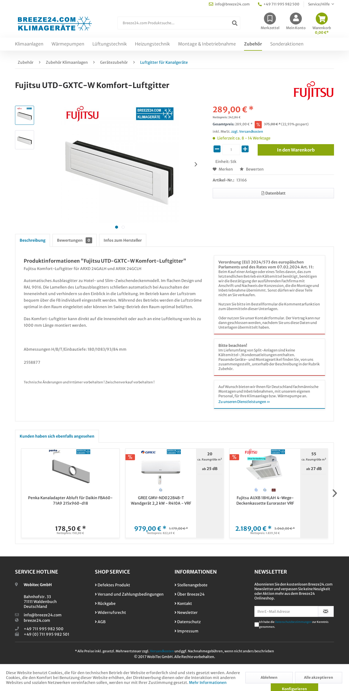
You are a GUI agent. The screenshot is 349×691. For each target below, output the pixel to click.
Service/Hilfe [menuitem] (319, 4)
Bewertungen (74, 240)
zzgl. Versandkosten (247, 131)
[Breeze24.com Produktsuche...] (179, 23)
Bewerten (252, 169)
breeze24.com (37, 620)
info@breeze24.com (43, 615)
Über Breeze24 (189, 594)
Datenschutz (187, 621)
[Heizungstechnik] (152, 44)
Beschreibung (33, 240)
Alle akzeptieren (318, 677)
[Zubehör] (253, 44)
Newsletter (186, 612)
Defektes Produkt (112, 585)
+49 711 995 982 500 (44, 628)
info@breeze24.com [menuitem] (229, 4)
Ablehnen (269, 677)
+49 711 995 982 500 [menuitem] (278, 4)
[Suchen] (234, 23)
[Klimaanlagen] (29, 44)
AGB (100, 621)
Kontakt (183, 603)
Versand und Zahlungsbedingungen (129, 594)
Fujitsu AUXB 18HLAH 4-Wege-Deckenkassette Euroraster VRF (265, 500)
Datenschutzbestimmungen (293, 622)
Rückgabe (105, 603)
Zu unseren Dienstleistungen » (244, 401)
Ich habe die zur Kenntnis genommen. (294, 624)
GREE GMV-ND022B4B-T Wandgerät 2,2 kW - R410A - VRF (161, 500)
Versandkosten (162, 651)
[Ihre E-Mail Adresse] (286, 611)
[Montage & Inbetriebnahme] (207, 44)
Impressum (186, 631)
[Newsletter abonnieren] (326, 611)
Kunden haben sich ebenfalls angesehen (57, 436)
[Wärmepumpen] (68, 44)
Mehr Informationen (208, 682)
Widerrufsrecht (110, 612)
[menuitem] (179, 26)
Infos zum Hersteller (123, 240)
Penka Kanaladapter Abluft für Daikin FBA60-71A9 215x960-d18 (70, 500)
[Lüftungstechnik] (109, 44)
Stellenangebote (190, 585)
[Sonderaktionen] (286, 44)
